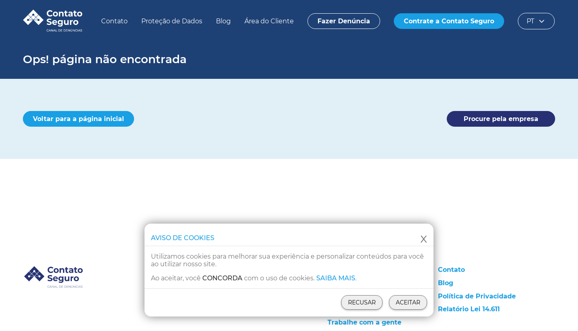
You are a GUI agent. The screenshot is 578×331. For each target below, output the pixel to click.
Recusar (362, 302)
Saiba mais (335, 278)
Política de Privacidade (477, 296)
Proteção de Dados (171, 21)
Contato (114, 21)
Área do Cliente (269, 21)
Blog (223, 21)
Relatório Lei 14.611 (469, 309)
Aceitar (408, 302)
